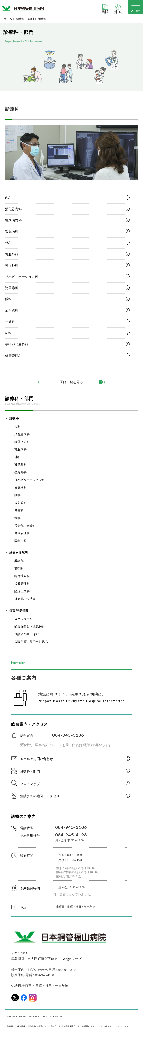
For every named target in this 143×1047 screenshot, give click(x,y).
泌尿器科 (11, 288)
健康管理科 (13, 356)
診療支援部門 (18, 553)
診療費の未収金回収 (16, 1026)
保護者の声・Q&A (27, 634)
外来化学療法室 (25, 599)
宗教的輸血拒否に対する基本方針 (43, 1026)
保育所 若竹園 (18, 611)
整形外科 (11, 265)
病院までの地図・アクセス (40, 796)
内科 (8, 198)
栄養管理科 (22, 583)
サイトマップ (122, 1026)
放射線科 (11, 310)
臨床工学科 (22, 591)
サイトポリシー (106, 1026)
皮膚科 (10, 322)
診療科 (14, 418)
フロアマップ (30, 784)
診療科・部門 (30, 771)
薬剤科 (19, 568)
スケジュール (23, 619)
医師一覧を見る (71, 382)
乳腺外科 (11, 254)
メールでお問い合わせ (36, 759)
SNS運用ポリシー (88, 1026)
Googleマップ (71, 959)
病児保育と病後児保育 (29, 626)
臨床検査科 (22, 576)
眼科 (8, 299)
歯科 (8, 333)
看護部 (19, 561)
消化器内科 (13, 209)
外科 (8, 243)
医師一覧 (20, 541)
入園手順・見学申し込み (31, 642)
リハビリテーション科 (21, 277)
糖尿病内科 (13, 220)
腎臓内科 (11, 231)
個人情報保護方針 (69, 1026)
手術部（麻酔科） (18, 344)
